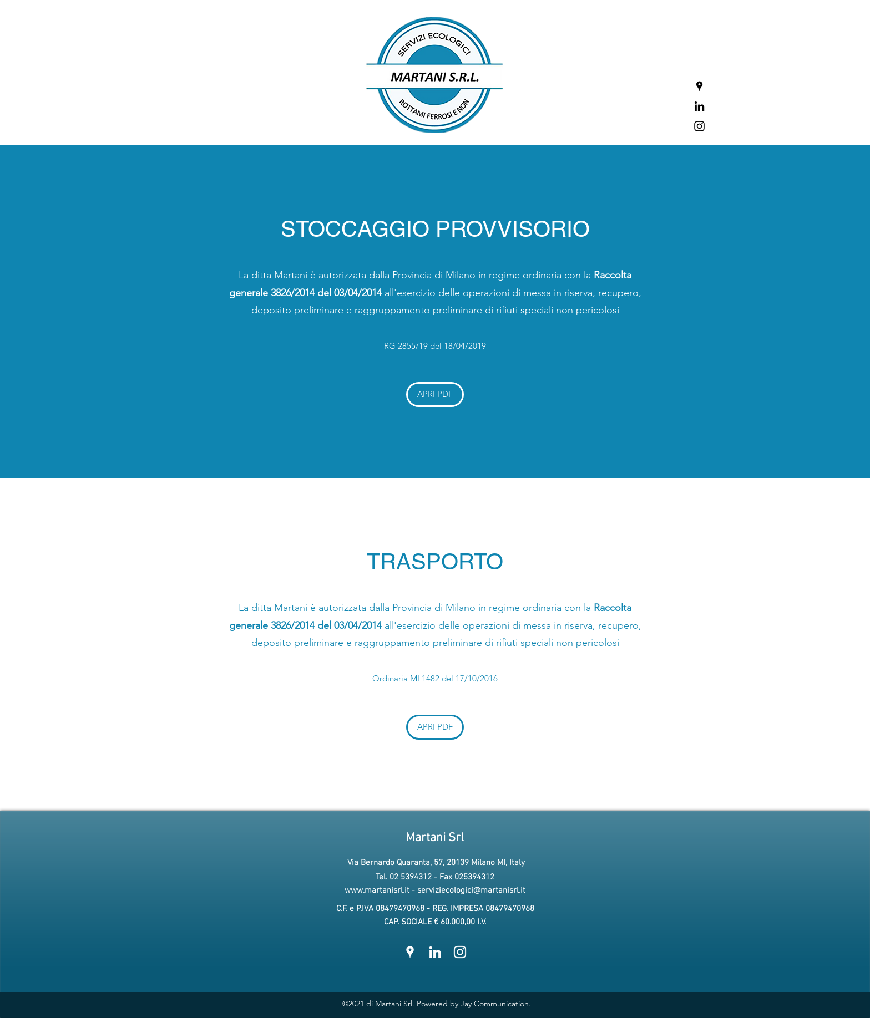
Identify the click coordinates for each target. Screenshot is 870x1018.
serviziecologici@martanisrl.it (471, 890)
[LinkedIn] (699, 106)
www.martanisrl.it (377, 890)
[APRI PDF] (435, 394)
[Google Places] (699, 86)
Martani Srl (435, 838)
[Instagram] (699, 126)
